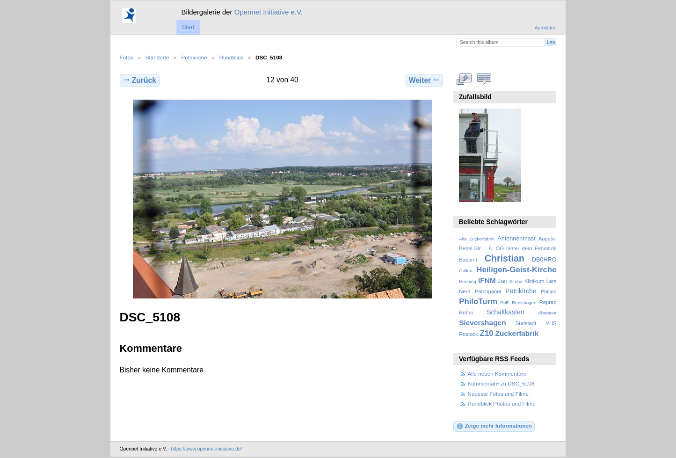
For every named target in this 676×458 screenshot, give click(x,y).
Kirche (516, 281)
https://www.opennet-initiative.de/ (206, 448)
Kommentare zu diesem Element (484, 79)
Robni (465, 312)
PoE (504, 302)
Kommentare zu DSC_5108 (501, 383)
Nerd (464, 291)
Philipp (549, 291)
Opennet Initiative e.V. (268, 12)
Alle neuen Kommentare (497, 374)
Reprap (548, 302)
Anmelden (546, 27)
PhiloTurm (478, 301)
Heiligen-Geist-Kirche (516, 269)
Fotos (126, 57)
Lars (551, 281)
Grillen (465, 270)
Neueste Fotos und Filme (498, 394)
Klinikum (534, 281)
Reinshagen (524, 302)
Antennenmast (516, 238)
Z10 (487, 333)
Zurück (139, 80)
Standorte (157, 57)
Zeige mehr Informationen (494, 426)
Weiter (424, 80)
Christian (504, 258)
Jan (502, 281)
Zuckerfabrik (517, 333)
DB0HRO (544, 259)
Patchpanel (488, 291)
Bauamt (468, 259)
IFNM (487, 280)
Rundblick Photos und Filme (502, 403)
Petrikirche (194, 57)
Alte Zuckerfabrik (476, 238)
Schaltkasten (505, 312)
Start (188, 27)
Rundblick (231, 57)
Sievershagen (482, 323)
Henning (467, 281)
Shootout (547, 312)
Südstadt (526, 323)
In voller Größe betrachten (464, 79)
